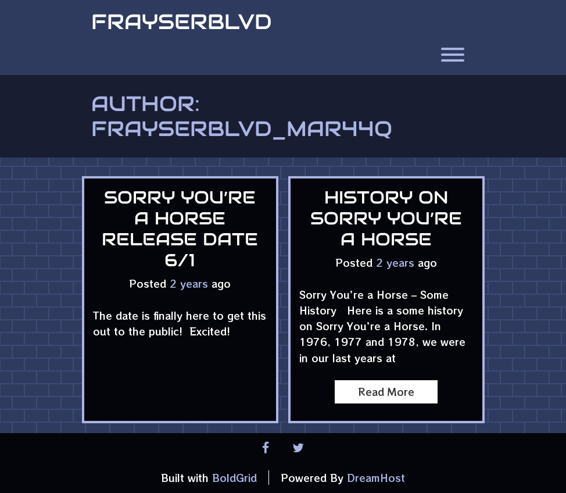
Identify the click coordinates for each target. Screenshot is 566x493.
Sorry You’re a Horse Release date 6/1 (180, 228)
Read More (386, 391)
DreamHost (376, 477)
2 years (189, 283)
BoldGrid (234, 477)
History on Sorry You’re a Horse (386, 218)
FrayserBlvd (181, 21)
